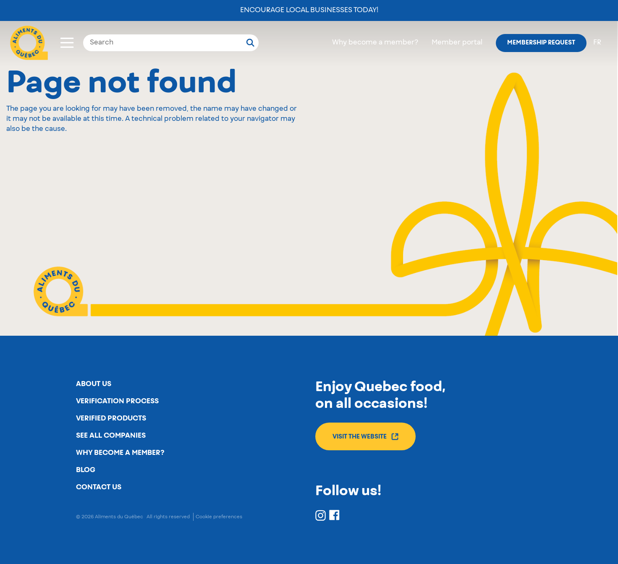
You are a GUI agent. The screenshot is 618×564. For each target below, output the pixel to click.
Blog (85, 470)
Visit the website (365, 436)
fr (597, 42)
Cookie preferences (219, 516)
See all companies (111, 435)
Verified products (111, 418)
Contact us (98, 487)
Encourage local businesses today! (309, 10)
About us (93, 384)
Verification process (117, 401)
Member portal (457, 42)
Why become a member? (375, 42)
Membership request (541, 43)
